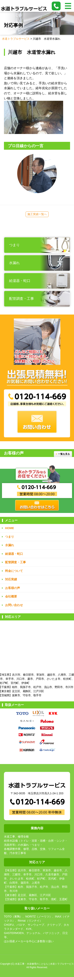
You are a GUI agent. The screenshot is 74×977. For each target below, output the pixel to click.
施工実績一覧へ (37, 214)
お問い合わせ (14, 605)
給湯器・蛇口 (14, 553)
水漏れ (9, 545)
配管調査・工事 (15, 562)
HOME (9, 528)
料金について (14, 570)
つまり (9, 536)
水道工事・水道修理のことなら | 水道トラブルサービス (44, 963)
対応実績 (11, 579)
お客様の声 (12, 588)
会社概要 (11, 596)
